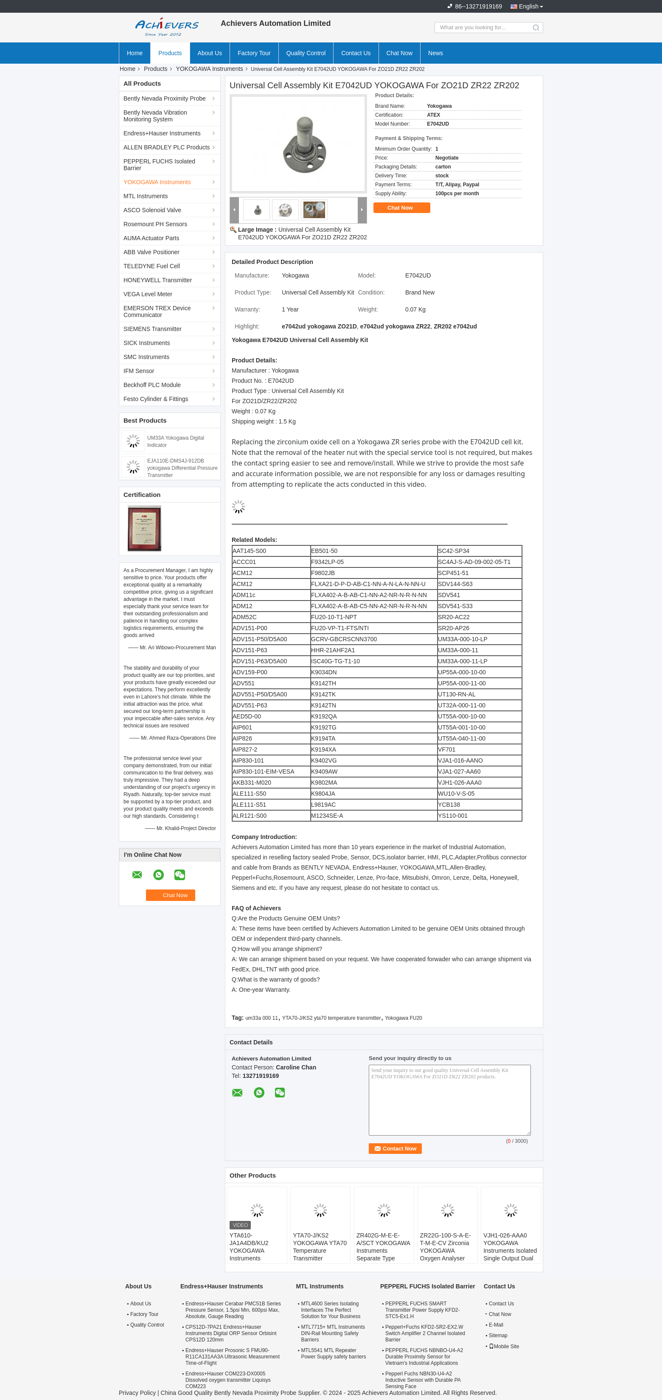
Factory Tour (254, 53)
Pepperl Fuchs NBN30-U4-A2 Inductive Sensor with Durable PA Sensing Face (422, 1380)
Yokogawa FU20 (403, 1018)
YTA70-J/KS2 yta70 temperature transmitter (331, 1018)
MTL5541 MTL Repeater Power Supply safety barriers (333, 1353)
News (435, 53)
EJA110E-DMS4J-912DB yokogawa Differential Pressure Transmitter (182, 468)
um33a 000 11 (261, 1018)
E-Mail (496, 1325)
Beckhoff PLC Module (152, 385)
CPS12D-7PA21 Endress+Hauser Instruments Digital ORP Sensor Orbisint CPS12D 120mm (231, 1333)
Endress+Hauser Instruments (162, 133)
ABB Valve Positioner (151, 252)
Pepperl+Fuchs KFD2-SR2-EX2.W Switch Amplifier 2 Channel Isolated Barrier (425, 1333)
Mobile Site (504, 1346)
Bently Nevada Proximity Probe (164, 98)
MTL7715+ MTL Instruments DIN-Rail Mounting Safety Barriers (333, 1333)
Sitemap (498, 1335)
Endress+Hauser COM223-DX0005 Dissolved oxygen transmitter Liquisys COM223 (228, 1380)
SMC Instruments (146, 357)
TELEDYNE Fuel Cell (151, 266)
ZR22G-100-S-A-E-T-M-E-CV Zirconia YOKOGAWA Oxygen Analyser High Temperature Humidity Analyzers (445, 1254)
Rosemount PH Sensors (155, 224)
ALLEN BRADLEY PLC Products (166, 147)
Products (170, 53)
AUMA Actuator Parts (151, 238)
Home (135, 53)
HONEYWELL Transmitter (157, 280)
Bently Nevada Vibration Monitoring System (155, 116)
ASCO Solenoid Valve (152, 210)
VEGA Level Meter (147, 294)
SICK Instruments (146, 342)
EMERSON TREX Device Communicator (157, 311)
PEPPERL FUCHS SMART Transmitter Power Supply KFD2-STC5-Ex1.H (422, 1310)
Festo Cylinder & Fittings (155, 399)
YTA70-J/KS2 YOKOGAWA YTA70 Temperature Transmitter (320, 1247)
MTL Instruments (145, 196)
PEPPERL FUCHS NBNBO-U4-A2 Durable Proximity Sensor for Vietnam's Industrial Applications (424, 1356)
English (529, 6)
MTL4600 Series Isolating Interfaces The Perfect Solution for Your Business (330, 1310)
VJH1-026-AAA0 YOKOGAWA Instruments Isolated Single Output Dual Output (510, 1250)
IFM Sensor (138, 371)
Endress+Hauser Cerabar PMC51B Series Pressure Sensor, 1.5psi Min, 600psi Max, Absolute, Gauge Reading (233, 1310)
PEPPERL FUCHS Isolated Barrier (159, 164)
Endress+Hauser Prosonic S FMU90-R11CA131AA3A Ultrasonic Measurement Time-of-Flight (232, 1356)
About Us (210, 53)
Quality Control (306, 53)
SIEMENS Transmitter (152, 328)
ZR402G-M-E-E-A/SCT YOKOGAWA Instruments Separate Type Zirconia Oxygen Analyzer (383, 1254)
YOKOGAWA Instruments (209, 69)
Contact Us (355, 53)
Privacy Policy (137, 1392)
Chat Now (399, 53)
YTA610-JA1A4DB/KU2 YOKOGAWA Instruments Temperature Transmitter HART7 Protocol (255, 1258)
